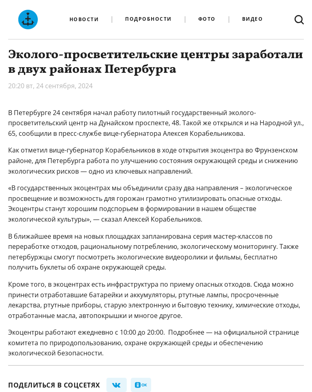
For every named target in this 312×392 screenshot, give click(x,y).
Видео (252, 19)
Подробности (148, 19)
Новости (84, 19)
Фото (207, 19)
